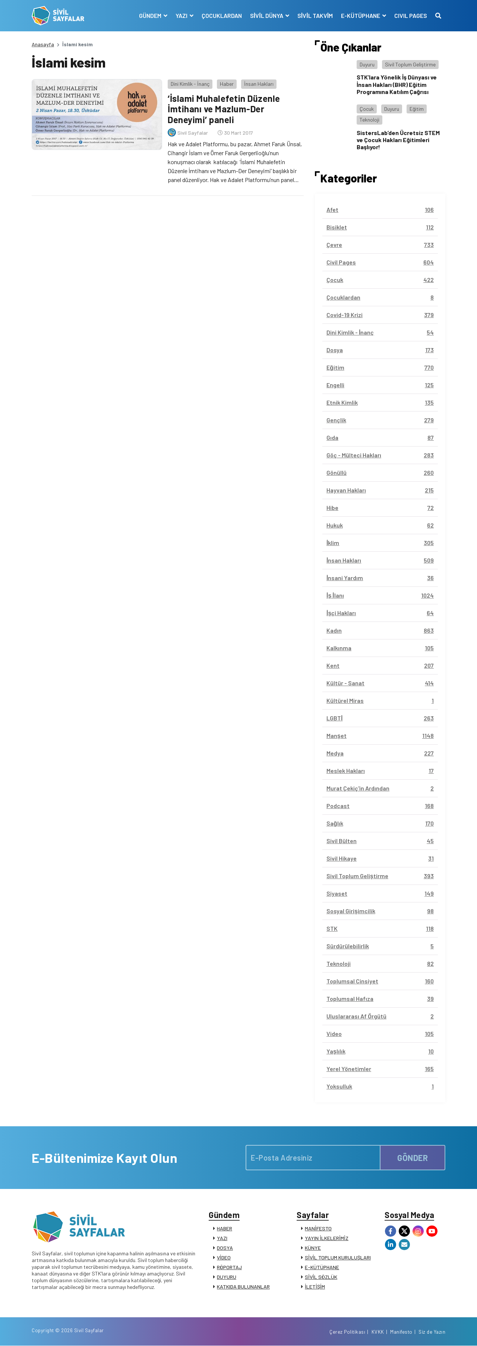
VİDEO (224, 1257)
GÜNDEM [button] (150, 15)
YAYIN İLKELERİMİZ (326, 1238)
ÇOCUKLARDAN (222, 15)
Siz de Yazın (431, 1332)
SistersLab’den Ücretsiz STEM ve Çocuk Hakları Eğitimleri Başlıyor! (398, 139)
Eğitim (417, 109)
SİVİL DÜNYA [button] (267, 15)
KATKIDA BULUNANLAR (243, 1286)
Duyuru (367, 64)
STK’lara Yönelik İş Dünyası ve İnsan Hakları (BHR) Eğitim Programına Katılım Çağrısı (397, 84)
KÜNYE (313, 1248)
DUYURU (226, 1277)
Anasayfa (43, 44)
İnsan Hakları (259, 84)
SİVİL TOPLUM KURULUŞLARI (338, 1257)
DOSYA (225, 1248)
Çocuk (367, 109)
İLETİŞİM (315, 1286)
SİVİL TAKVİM (315, 15)
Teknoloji (369, 119)
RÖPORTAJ (229, 1267)
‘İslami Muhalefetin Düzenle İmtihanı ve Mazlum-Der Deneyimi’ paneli (224, 109)
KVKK (378, 1332)
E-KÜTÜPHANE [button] (361, 15)
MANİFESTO (318, 1228)
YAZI (222, 1238)
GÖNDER (412, 1157)
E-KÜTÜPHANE (322, 1267)
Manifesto (401, 1332)
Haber (227, 84)
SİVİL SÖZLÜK (321, 1277)
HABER (224, 1228)
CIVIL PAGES (410, 15)
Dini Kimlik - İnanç (190, 84)
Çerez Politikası (347, 1332)
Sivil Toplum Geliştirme (410, 64)
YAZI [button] (182, 15)
